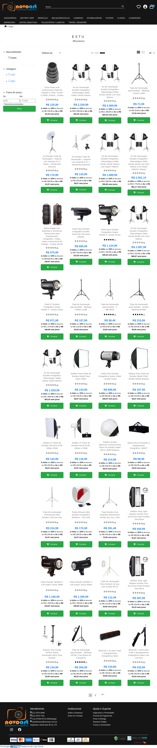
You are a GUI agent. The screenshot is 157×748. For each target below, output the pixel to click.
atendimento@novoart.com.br (43, 722)
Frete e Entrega (99, 719)
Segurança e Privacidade (103, 713)
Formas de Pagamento (102, 716)
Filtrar (19, 109)
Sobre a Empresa (75, 713)
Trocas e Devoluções (101, 725)
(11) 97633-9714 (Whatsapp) (43, 719)
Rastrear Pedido (99, 722)
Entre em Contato (75, 716)
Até (20, 96)
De (4, 96)
